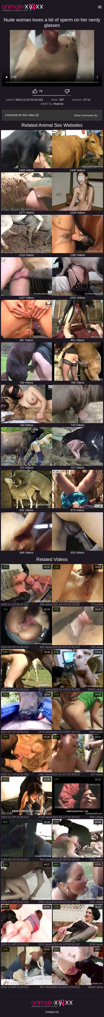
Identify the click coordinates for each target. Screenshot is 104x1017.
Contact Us (52, 1011)
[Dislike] (68, 91)
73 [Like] (40, 91)
